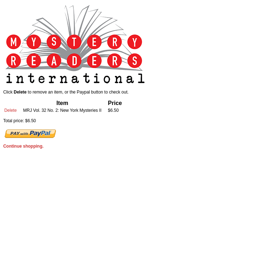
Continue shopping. (23, 146)
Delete (10, 110)
